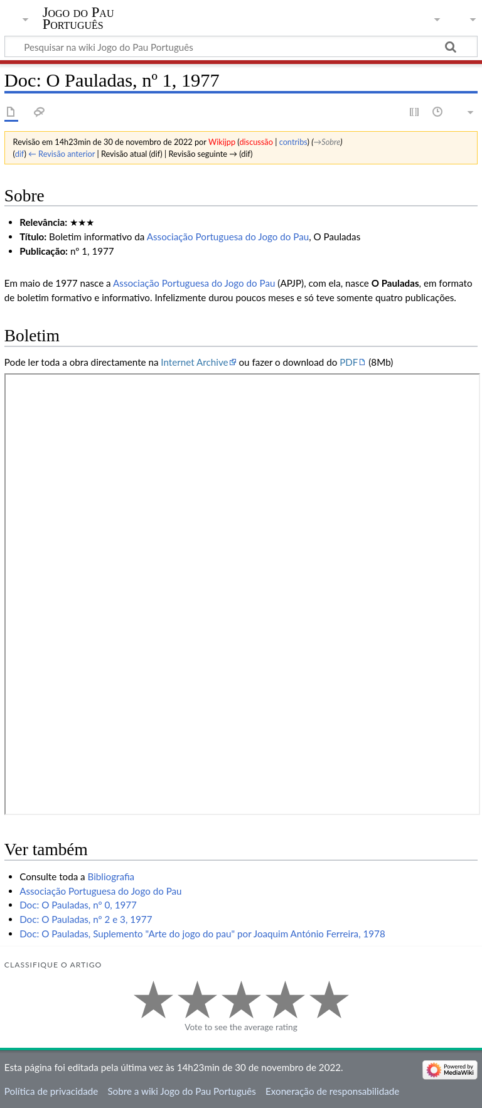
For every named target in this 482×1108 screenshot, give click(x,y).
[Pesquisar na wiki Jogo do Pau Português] (241, 46)
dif (19, 154)
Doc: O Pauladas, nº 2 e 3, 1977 (85, 919)
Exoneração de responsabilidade (332, 1091)
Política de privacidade (51, 1091)
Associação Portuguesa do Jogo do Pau (228, 236)
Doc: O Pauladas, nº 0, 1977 (78, 904)
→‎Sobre (327, 142)
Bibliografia (111, 876)
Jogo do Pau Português (78, 18)
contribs (293, 142)
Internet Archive (194, 362)
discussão (256, 142)
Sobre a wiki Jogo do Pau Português (181, 1091)
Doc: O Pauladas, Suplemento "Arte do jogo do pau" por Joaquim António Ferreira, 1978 (202, 933)
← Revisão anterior (61, 154)
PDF (349, 362)
